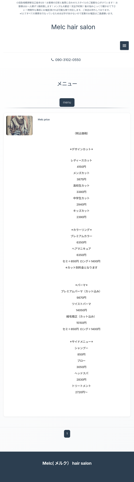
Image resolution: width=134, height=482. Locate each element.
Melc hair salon (72, 27)
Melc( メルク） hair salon (66, 463)
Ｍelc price (44, 119)
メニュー (67, 84)
